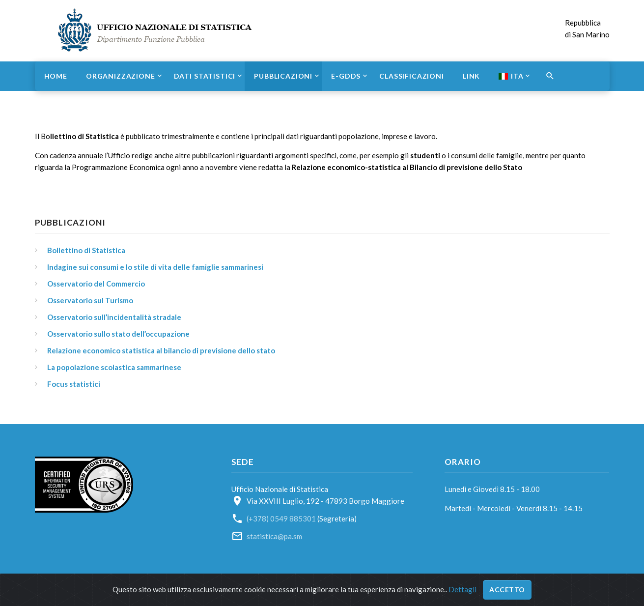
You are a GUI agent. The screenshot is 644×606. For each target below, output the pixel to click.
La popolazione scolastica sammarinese (114, 367)
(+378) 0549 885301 (281, 518)
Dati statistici (205, 76)
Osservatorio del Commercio (96, 283)
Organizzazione (120, 76)
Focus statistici (73, 383)
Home (55, 76)
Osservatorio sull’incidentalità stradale (114, 317)
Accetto (507, 589)
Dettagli (462, 589)
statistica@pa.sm (274, 536)
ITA (511, 76)
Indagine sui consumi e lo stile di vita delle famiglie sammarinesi (155, 266)
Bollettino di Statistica (86, 250)
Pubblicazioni (283, 76)
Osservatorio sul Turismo (90, 300)
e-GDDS (346, 76)
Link (471, 76)
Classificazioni (411, 76)
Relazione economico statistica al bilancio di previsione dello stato (161, 350)
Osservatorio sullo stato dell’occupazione (118, 333)
